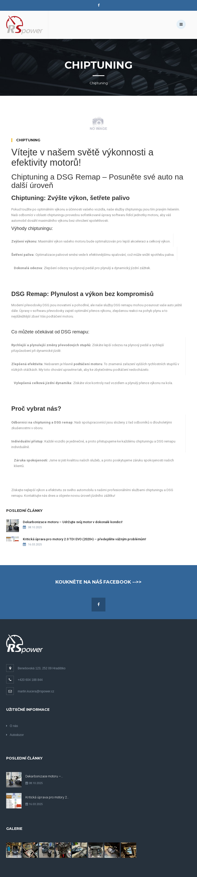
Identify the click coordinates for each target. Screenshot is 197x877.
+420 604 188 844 (24, 680)
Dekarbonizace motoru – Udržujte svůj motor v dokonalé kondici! (73, 522)
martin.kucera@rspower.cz (30, 691)
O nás (12, 726)
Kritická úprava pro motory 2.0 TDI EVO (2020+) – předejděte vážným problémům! (84, 539)
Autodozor (15, 735)
